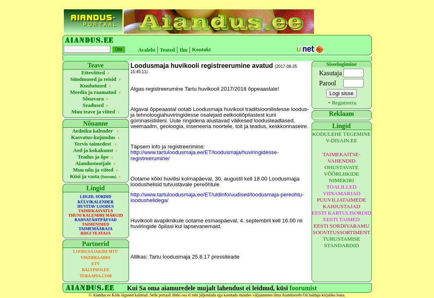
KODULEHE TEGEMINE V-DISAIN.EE (341, 137)
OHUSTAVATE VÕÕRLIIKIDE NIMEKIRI (341, 173)
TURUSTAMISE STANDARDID (341, 242)
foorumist (303, 288)
